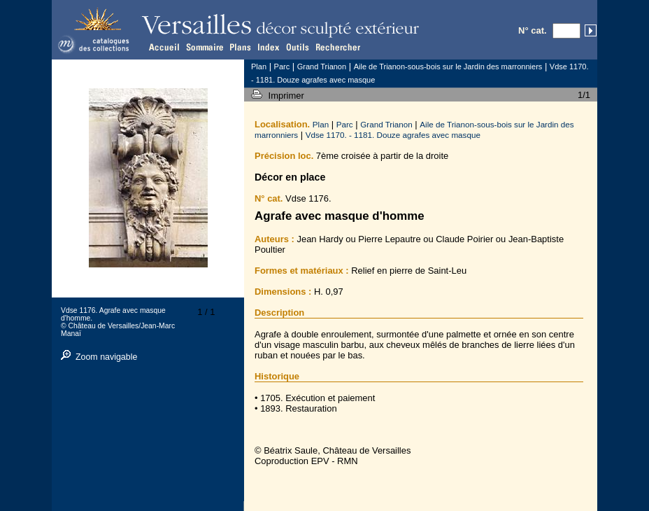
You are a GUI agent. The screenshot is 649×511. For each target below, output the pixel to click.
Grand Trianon (386, 124)
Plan (321, 124)
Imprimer (288, 95)
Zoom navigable (107, 357)
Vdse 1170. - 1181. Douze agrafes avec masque (393, 134)
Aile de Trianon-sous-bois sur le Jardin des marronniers (448, 66)
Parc (344, 124)
